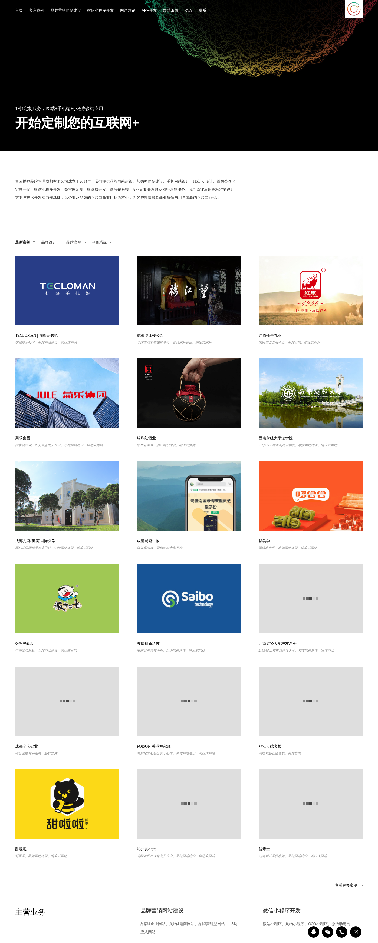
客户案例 (36, 10)
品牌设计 (51, 242)
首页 (19, 10)
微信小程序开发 (100, 10)
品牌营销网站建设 (66, 10)
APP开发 (149, 10)
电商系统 (101, 242)
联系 (202, 10)
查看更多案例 (346, 885)
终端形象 (170, 10)
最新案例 (25, 242)
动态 (188, 10)
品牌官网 (76, 242)
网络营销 (127, 10)
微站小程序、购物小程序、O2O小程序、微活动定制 (306, 924)
